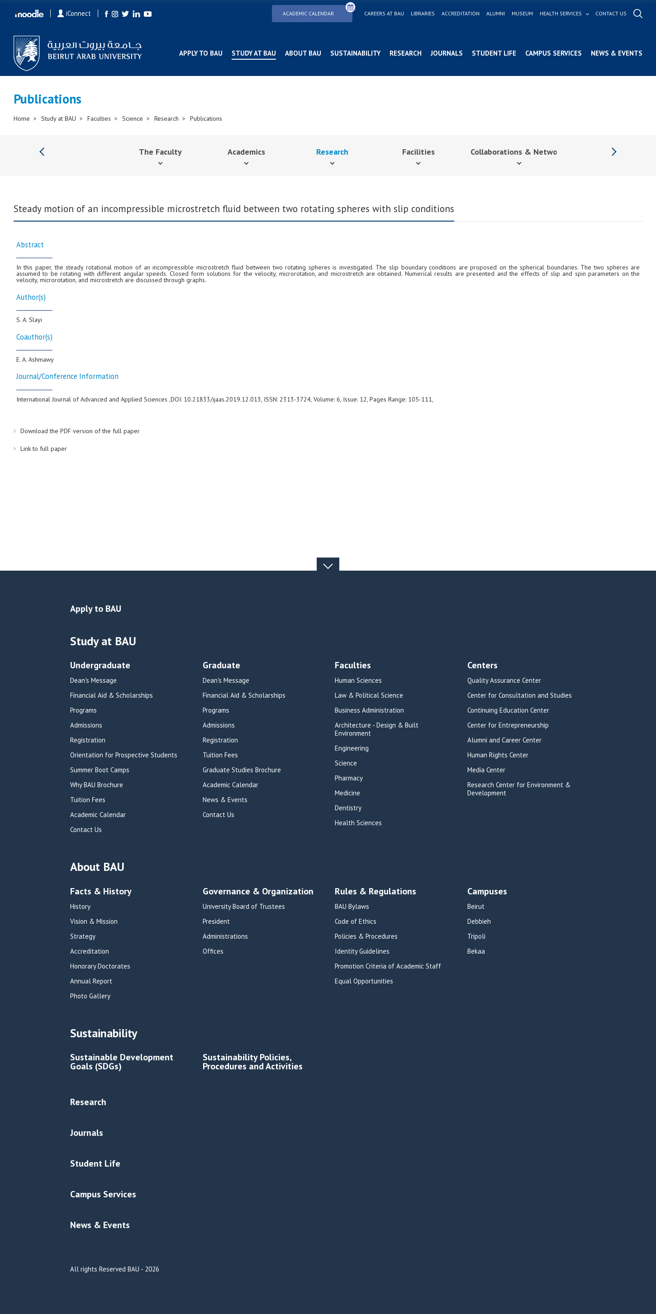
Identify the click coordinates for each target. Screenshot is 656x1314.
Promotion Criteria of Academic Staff (388, 966)
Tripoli (476, 936)
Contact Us (86, 830)
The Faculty (160, 152)
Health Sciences (358, 823)
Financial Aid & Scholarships (111, 695)
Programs (83, 710)
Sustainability (355, 53)
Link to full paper (43, 448)
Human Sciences (358, 680)
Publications (206, 118)
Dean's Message (93, 680)
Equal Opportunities (364, 981)
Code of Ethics (355, 921)
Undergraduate (100, 666)
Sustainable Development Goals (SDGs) (121, 1062)
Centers (482, 666)
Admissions (86, 725)
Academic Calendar (317, 10)
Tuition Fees (87, 800)
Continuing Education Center (508, 710)
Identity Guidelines (362, 951)
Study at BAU (254, 53)
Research (406, 53)
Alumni (495, 13)
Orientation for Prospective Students (123, 755)
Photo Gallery (90, 996)
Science (132, 118)
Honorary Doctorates (100, 966)
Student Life (494, 53)
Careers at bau (384, 13)
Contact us (611, 13)
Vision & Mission (94, 921)
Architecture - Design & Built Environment (376, 729)
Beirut (476, 907)
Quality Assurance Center (504, 680)
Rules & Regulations (375, 892)
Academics (246, 152)
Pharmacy (349, 778)
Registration (87, 740)
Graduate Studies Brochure (242, 770)
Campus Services (553, 53)
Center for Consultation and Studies (519, 695)
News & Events (616, 53)
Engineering (352, 748)
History (80, 907)
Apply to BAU (201, 53)
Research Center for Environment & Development (518, 789)
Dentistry (348, 808)
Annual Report (91, 981)
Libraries (423, 13)
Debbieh (479, 921)
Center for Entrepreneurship (508, 725)
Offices (213, 951)
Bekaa (476, 951)
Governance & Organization (258, 892)
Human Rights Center (497, 755)
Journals (447, 53)
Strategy (82, 936)
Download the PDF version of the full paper (80, 431)
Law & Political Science (369, 695)
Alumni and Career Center (504, 740)
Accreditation (461, 13)
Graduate (221, 666)
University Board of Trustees (244, 907)
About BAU (303, 53)
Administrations (225, 936)
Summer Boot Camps (99, 770)
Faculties (99, 118)
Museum (522, 13)
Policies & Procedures (366, 936)
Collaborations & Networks (519, 152)
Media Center (486, 770)
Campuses (487, 892)
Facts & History (101, 892)
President (216, 921)
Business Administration (369, 710)
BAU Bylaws (352, 907)
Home (22, 118)
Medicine (347, 793)
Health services (561, 13)
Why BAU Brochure (96, 785)
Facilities (418, 152)
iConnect (74, 13)
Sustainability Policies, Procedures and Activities (253, 1062)
